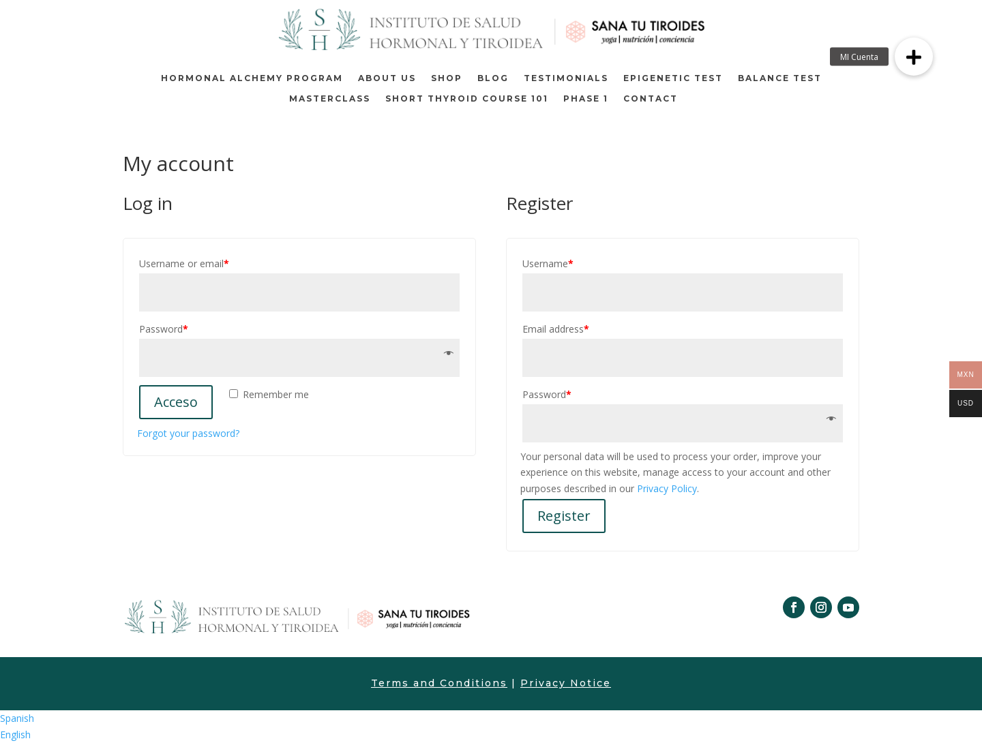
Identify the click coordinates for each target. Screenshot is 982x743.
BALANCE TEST (780, 78)
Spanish (17, 718)
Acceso (176, 402)
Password (163, 328)
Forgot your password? (188, 433)
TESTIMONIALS (566, 78)
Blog (493, 78)
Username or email (184, 263)
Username (548, 263)
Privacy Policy (667, 488)
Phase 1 (585, 99)
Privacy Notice (565, 683)
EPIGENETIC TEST (673, 78)
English (15, 734)
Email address (555, 328)
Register (564, 515)
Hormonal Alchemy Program (252, 78)
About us (387, 78)
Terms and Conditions (439, 683)
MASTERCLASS (329, 99)
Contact (650, 99)
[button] (914, 56)
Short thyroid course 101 (466, 99)
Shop (446, 78)
